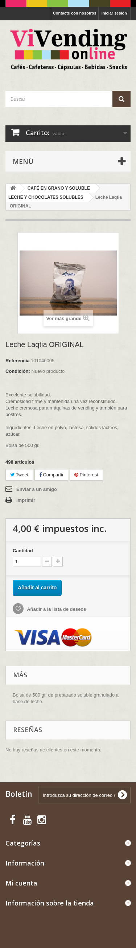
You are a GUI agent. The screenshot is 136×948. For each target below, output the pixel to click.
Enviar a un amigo (36, 489)
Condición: (17, 371)
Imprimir (25, 500)
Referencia (17, 360)
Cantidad (23, 550)
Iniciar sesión (114, 13)
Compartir (51, 474)
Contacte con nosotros (74, 13)
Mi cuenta (21, 883)
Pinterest (86, 474)
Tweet (19, 474)
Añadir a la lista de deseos (56, 609)
